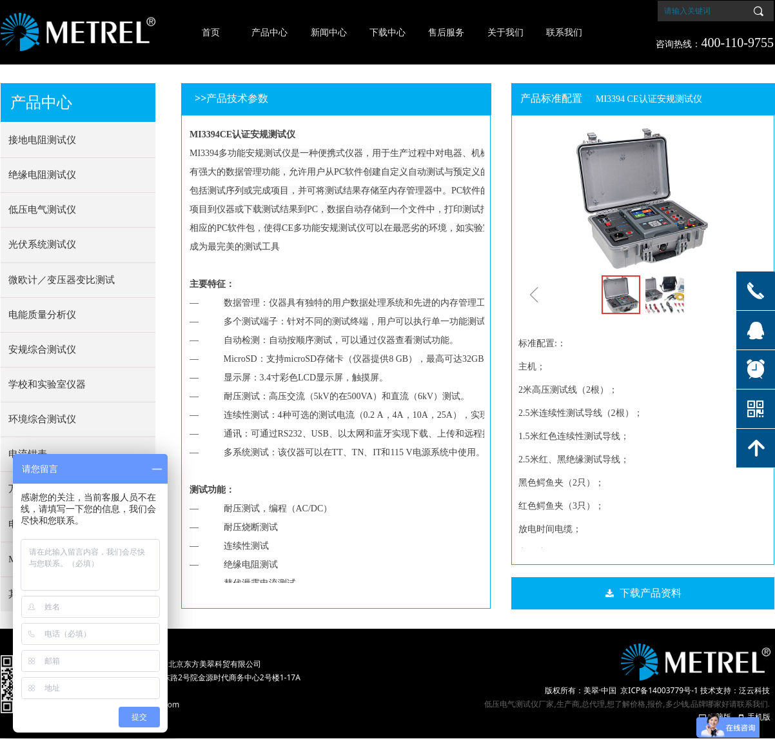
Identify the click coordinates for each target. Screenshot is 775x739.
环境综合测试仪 (42, 419)
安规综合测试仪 (42, 349)
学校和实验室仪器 (47, 384)
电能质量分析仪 (42, 315)
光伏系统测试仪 (42, 244)
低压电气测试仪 (42, 209)
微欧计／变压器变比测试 (61, 280)
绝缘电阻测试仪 (42, 175)
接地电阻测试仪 (42, 140)
